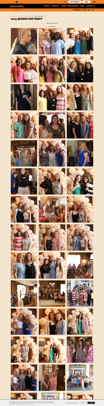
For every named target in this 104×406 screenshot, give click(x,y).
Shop (82, 6)
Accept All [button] (91, 402)
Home (11, 16)
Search (64, 2)
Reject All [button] (83, 402)
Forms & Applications (69, 6)
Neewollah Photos (21, 16)
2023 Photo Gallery (30, 16)
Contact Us (90, 6)
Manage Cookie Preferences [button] (72, 402)
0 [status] (92, 2)
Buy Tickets (74, 2)
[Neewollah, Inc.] (16, 6)
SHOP (86, 2)
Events (47, 6)
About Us (55, 6)
